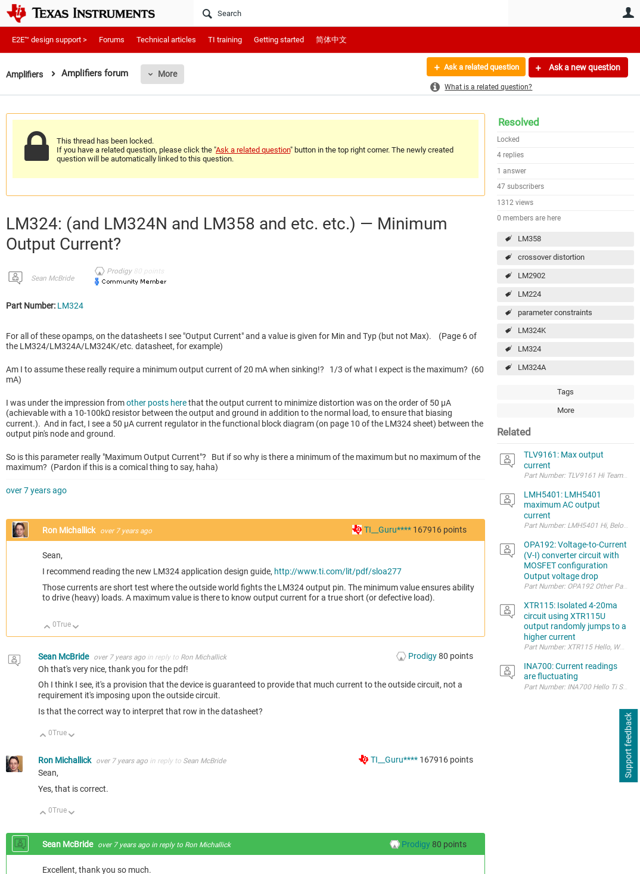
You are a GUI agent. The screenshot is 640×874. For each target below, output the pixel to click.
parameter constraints (555, 312)
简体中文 (331, 39)
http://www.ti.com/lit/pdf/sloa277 (338, 571)
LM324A (532, 367)
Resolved (518, 122)
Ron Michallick (69, 530)
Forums (112, 39)
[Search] (351, 13)
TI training (225, 39)
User (628, 12)
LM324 (529, 348)
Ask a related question (477, 67)
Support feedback (628, 746)
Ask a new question (583, 67)
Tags (565, 391)
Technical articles (166, 39)
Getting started (279, 39)
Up (47, 628)
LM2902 (531, 275)
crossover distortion (551, 257)
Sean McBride (52, 278)
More (171, 74)
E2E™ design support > (49, 39)
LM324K (532, 330)
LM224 (529, 294)
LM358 (529, 238)
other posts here (156, 403)
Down (76, 628)
